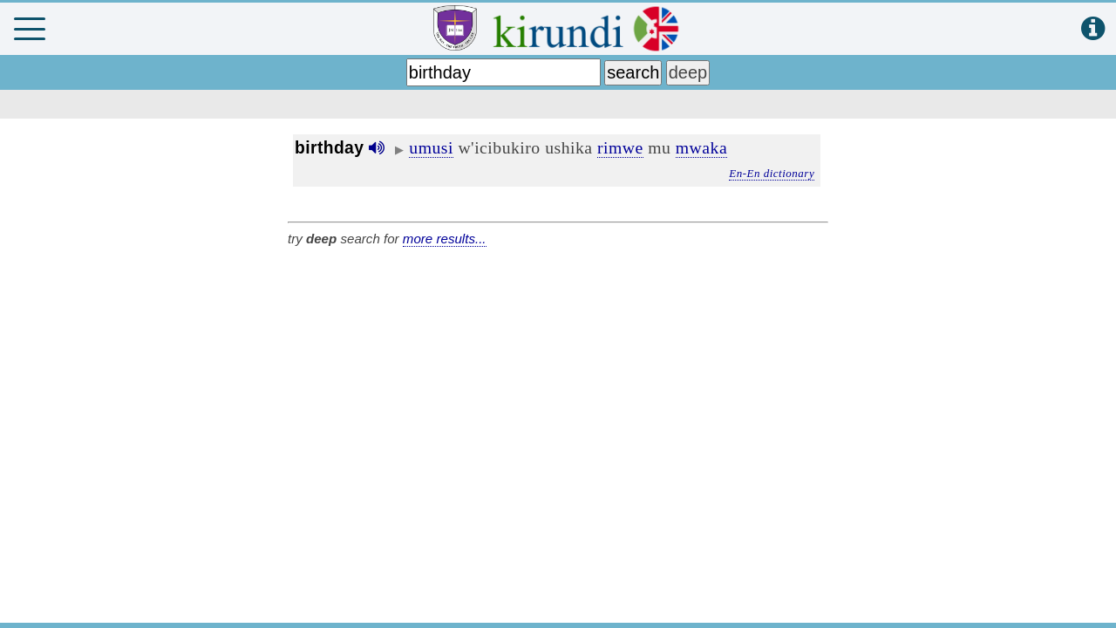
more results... (445, 238)
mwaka (701, 147)
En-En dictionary (771, 173)
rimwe (620, 147)
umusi (431, 147)
